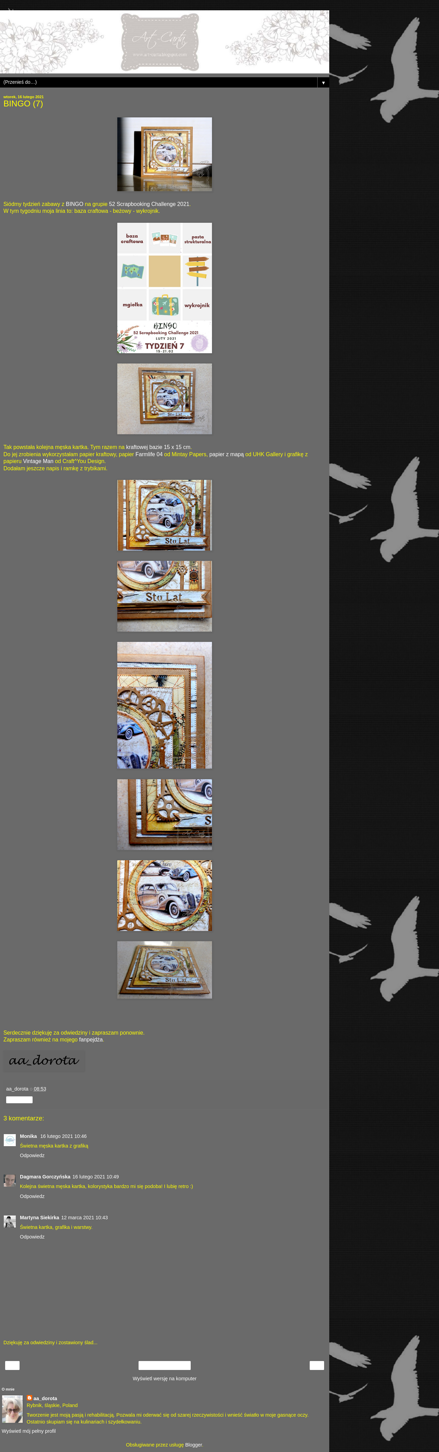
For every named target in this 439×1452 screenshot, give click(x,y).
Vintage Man (38, 461)
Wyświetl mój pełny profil (29, 1431)
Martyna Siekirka (39, 1217)
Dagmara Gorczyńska (45, 1176)
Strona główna (165, 1365)
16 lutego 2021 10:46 (63, 1136)
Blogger (193, 1445)
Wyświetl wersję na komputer (165, 1378)
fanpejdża (91, 1039)
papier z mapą (227, 454)
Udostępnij (19, 1099)
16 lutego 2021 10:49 (95, 1176)
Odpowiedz (32, 1155)
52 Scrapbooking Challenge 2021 (149, 204)
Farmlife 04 (149, 454)
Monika (29, 1136)
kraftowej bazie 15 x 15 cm (158, 447)
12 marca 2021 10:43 (84, 1217)
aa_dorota (45, 1398)
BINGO (74, 204)
